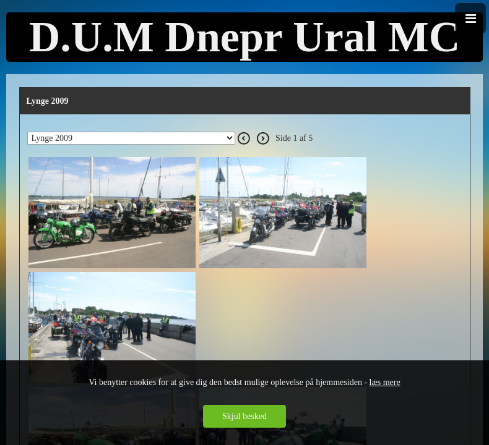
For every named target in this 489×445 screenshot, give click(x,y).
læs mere (385, 382)
